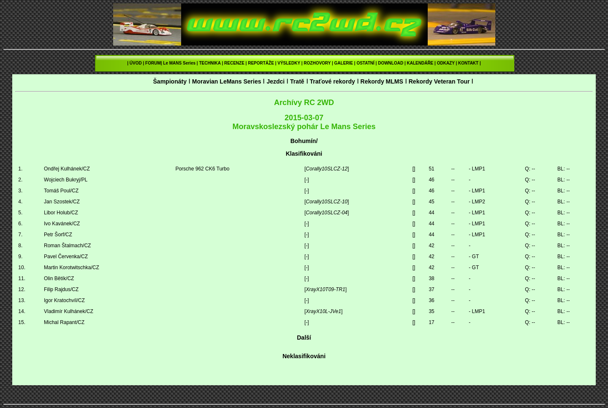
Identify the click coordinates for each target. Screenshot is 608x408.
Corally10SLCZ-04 (326, 213)
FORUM (153, 63)
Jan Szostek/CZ (62, 202)
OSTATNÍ (365, 63)
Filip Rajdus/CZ (61, 289)
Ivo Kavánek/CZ (62, 224)
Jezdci (275, 81)
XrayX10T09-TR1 (325, 289)
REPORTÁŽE (261, 63)
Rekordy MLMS (382, 81)
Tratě (297, 81)
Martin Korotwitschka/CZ (71, 267)
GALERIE (343, 63)
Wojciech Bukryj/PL (65, 180)
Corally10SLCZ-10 (326, 202)
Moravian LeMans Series (226, 81)
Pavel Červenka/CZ (66, 256)
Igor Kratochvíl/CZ (64, 300)
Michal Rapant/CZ (64, 322)
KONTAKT (468, 63)
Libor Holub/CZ (61, 213)
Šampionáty (170, 81)
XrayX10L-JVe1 (323, 311)
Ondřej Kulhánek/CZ (67, 169)
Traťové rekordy (332, 81)
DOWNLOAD (390, 63)
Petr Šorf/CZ (58, 235)
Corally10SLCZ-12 (326, 169)
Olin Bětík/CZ (59, 278)
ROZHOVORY (317, 63)
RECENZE (234, 63)
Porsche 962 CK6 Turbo (202, 169)
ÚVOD (136, 63)
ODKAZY (446, 63)
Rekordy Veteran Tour (439, 81)
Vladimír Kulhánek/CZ (68, 311)
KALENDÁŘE (420, 63)
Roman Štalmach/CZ (67, 246)
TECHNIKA (209, 63)
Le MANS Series (179, 63)
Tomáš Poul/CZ (61, 191)
